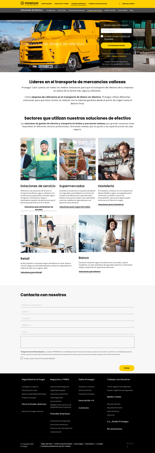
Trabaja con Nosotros (118, 379)
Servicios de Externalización (61, 428)
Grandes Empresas (60, 413)
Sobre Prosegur (87, 379)
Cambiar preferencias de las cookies (56, 446)
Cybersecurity (55, 432)
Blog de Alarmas (113, 404)
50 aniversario (114, 429)
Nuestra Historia (85, 390)
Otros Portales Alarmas (34, 404)
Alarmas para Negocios (59, 387)
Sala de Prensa (113, 411)
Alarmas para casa (29, 390)
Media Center (114, 396)
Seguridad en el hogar (33, 379)
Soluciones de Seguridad (60, 421)
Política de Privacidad (114, 354)
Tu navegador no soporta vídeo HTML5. (77, 16)
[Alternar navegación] (119, 4)
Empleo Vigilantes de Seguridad (120, 390)
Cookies (99, 444)
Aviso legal (78, 444)
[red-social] (127, 444)
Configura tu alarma (30, 387)
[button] (47, 4)
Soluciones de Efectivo (59, 394)
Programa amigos (29, 398)
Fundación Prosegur (87, 394)
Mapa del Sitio (46, 444)
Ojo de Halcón (55, 401)
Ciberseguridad (56, 398)
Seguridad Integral (57, 390)
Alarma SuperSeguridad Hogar (34, 394)
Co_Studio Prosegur (118, 421)
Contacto (84, 407)
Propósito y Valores (86, 387)
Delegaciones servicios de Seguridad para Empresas (60, 406)
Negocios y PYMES (59, 379)
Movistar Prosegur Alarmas (32, 411)
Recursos (111, 415)
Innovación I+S (86, 400)
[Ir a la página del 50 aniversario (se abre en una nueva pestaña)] (77, 16)
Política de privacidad (63, 444)
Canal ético (89, 444)
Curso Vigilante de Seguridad (119, 387)
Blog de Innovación (114, 408)
